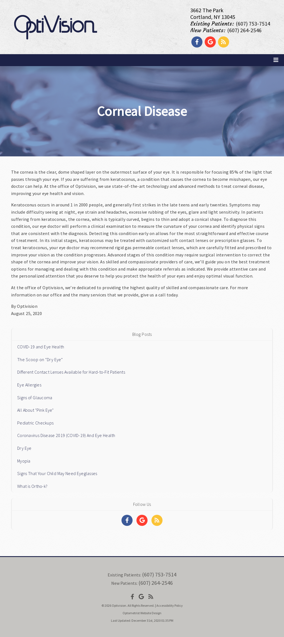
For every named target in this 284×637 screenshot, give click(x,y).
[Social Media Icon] (132, 596)
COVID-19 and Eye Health (40, 346)
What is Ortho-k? (32, 486)
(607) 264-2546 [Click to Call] (244, 30)
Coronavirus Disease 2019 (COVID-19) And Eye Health (66, 435)
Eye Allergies (29, 385)
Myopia (24, 461)
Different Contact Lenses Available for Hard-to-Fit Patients (71, 372)
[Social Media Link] (196, 41)
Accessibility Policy (169, 605)
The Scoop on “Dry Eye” (40, 359)
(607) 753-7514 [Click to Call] (253, 23)
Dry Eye (24, 448)
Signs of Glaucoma (34, 397)
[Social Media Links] (127, 520)
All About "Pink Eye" (35, 410)
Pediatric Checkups (35, 423)
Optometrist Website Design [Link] (142, 613)
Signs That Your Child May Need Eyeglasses (57, 473)
